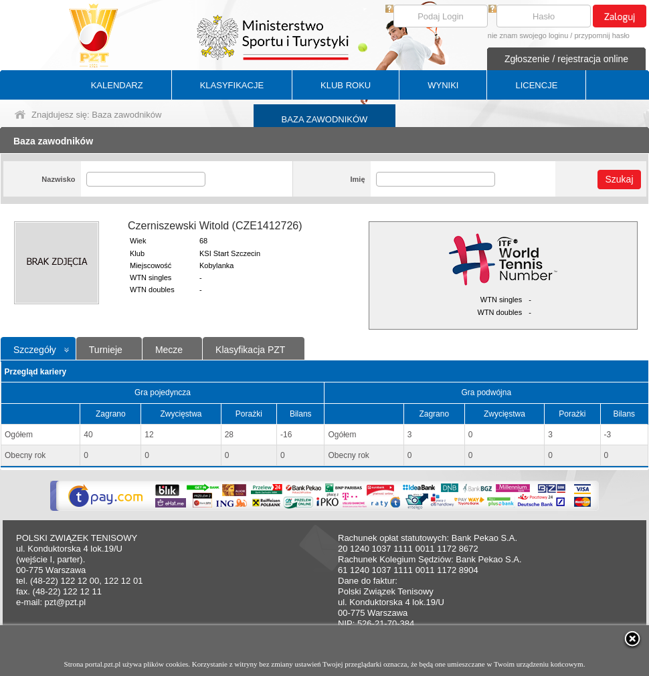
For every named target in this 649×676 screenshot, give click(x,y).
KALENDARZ (117, 85)
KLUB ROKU (345, 85)
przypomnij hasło (602, 35)
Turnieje (105, 349)
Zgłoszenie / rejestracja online (566, 58)
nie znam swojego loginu (528, 35)
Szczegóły (34, 349)
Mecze (169, 349)
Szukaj (619, 179)
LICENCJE (536, 85)
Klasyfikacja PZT (250, 349)
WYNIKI (443, 85)
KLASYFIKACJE (232, 85)
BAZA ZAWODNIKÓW (325, 119)
